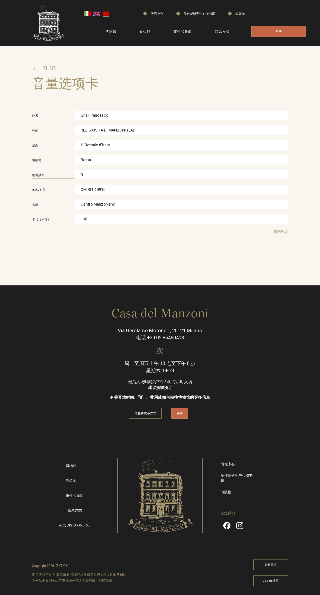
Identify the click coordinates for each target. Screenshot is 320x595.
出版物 (240, 13)
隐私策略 (271, 564)
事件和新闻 (183, 31)
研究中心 (157, 13)
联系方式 (222, 31)
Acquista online (74, 525)
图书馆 (49, 68)
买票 (278, 31)
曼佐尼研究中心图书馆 (199, 13)
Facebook (226, 527)
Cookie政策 (270, 580)
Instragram (239, 527)
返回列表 (280, 232)
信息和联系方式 (145, 413)
